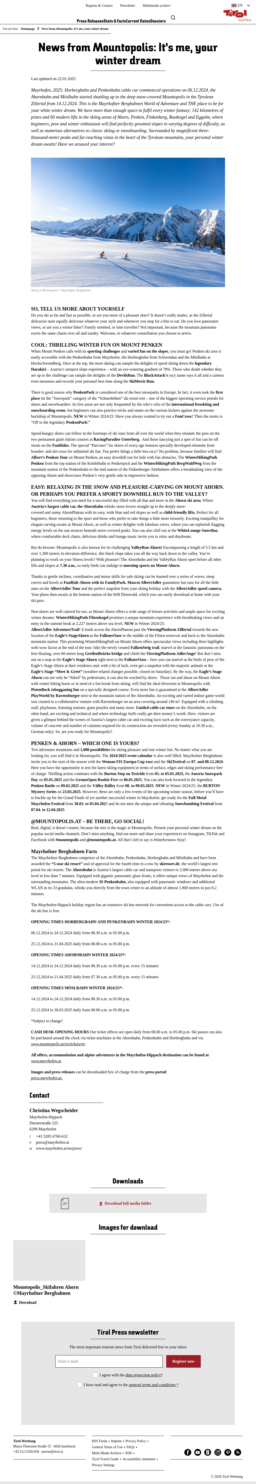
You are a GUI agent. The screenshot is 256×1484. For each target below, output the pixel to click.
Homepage (28, 29)
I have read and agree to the (131, 1387)
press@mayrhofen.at (52, 1145)
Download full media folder (127, 1206)
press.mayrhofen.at (46, 1080)
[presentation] (128, 1404)
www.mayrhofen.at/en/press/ (59, 1151)
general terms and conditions (152, 1387)
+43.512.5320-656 (26, 1454)
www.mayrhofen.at (46, 1063)
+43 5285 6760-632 (52, 1139)
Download (27, 1305)
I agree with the (131, 1377)
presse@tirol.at (52, 1454)
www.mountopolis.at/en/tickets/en (58, 1046)
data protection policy (143, 1377)
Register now (183, 1364)
